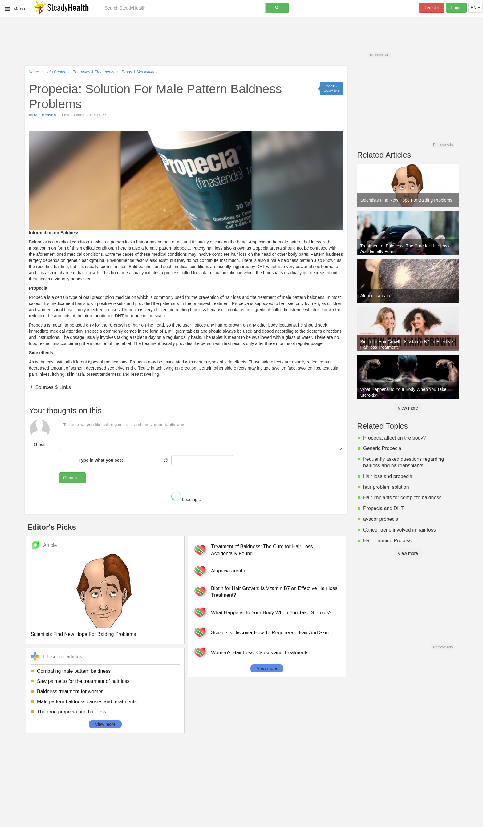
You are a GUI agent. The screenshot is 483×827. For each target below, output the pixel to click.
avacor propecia (380, 519)
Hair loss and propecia (387, 476)
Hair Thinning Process (387, 540)
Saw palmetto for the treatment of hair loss (83, 681)
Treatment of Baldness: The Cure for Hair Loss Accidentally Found (262, 550)
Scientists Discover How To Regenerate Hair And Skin (270, 632)
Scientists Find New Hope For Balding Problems (83, 634)
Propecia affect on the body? (394, 437)
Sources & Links (52, 387)
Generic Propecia (382, 448)
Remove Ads (379, 55)
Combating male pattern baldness (74, 671)
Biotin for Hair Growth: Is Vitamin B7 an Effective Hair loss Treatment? (274, 592)
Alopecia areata (228, 570)
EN (475, 7)
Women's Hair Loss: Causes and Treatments (260, 652)
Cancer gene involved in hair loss (399, 529)
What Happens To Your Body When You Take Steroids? (271, 612)
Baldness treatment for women (70, 691)
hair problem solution (386, 487)
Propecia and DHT (383, 508)
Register (432, 7)
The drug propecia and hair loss (71, 711)
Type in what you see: (101, 460)
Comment (72, 477)
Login (456, 7)
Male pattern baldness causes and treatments (87, 701)
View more (105, 724)
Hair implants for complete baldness (402, 497)
